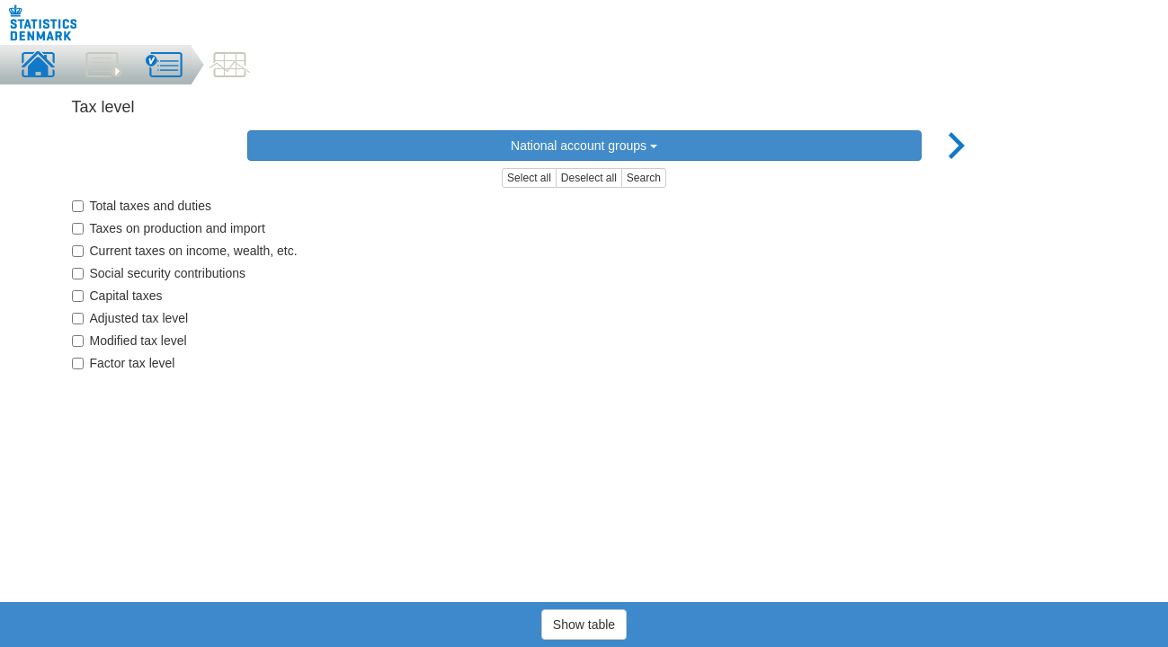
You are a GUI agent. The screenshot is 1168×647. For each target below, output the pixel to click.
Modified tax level (129, 340)
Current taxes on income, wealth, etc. (185, 251)
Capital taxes (117, 295)
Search (644, 178)
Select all (529, 178)
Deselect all (589, 178)
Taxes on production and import (168, 228)
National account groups (584, 145)
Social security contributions (159, 273)
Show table (584, 624)
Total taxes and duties (141, 206)
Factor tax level (123, 363)
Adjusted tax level (130, 318)
